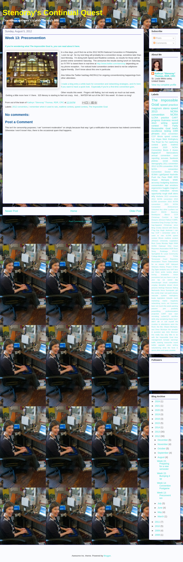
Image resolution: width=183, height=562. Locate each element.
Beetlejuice (155, 215)
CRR (175, 131)
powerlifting (156, 311)
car (163, 280)
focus (163, 290)
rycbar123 (165, 316)
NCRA (174, 114)
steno (175, 194)
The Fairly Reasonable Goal (164, 127)
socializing (164, 319)
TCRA (175, 256)
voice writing (172, 345)
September (163, 453)
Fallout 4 (169, 220)
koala (153, 298)
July (160, 503)
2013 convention (171, 196)
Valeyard (174, 264)
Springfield (155, 254)
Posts (157, 38)
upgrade (161, 345)
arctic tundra (166, 272)
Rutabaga (164, 251)
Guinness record (169, 120)
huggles (165, 188)
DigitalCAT (156, 153)
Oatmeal (162, 246)
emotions (174, 185)
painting (175, 306)
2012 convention (20, 107)
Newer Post (11, 211)
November (163, 444)
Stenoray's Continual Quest (52, 12)
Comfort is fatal (170, 217)
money (154, 191)
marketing (155, 301)
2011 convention (170, 164)
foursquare (170, 290)
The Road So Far (159, 142)
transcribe (168, 342)
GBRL (175, 220)
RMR (170, 177)
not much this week (163, 306)
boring (153, 275)
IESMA (154, 174)
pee (164, 308)
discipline (162, 285)
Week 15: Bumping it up (163, 476)
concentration (157, 185)
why (153, 196)
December (163, 440)
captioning (173, 142)
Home (73, 211)
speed (174, 108)
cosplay (154, 285)
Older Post (135, 211)
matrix (164, 301)
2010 (158, 526)
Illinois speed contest (167, 136)
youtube (172, 350)
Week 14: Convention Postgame (164, 486)
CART (175, 117)
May (160, 512)
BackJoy (174, 212)
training (160, 342)
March (161, 516)
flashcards (155, 290)
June (160, 507)
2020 (158, 410)
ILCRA (154, 117)
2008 (158, 535)
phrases (155, 133)
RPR (176, 177)
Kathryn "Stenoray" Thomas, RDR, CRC (165, 74)
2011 (158, 522)
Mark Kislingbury (170, 139)
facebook (174, 158)
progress (155, 120)
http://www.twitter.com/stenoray (111, 63)
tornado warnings (170, 340)
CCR (176, 215)
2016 (158, 419)
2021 (158, 406)
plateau (154, 161)
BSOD (163, 212)
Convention (156, 172)
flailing (175, 288)
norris (163, 303)
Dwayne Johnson (158, 220)
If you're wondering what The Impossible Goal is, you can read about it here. (42, 46)
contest (154, 145)
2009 (158, 530)
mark (176, 298)
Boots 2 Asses (170, 150)
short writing (159, 123)
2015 (158, 423)
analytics (162, 269)
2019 (158, 414)
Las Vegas (156, 139)
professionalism (171, 311)
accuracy (155, 183)
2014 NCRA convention (161, 199)
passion (154, 308)
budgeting (164, 183)
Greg (161, 222)
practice (165, 117)
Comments (160, 43)
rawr (176, 314)
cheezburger (156, 282)
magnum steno (160, 108)
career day (172, 280)
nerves (175, 191)
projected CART (158, 314)
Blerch (167, 215)
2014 (158, 427)
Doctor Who (171, 172)
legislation (161, 298)
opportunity (156, 194)
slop (157, 319)
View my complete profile (163, 84)
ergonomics (156, 188)
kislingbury (173, 295)
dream (169, 285)
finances (168, 288)
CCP (153, 136)
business (174, 183)
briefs (175, 128)
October (162, 448)
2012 (158, 436)
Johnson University (159, 241)
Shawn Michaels (160, 180)
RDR (171, 248)
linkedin (169, 298)
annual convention (160, 155)
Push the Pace (158, 177)
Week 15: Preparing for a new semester (163, 465)
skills (153, 319)
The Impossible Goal (98, 107)
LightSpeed (164, 174)
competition (173, 282)
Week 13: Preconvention (164, 495)
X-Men (175, 267)
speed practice (169, 104)
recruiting (155, 316)
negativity (174, 301)
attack (175, 272)
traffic (153, 342)
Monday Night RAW (170, 243)
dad (166, 185)
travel (176, 342)
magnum (174, 188)
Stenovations (172, 153)
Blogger (107, 556)
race (170, 314)
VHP (167, 264)
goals (164, 145)
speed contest (81, 107)
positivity (174, 308)
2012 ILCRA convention (162, 166)
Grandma (155, 222)
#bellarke (159, 196)
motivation (164, 191)
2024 (158, 401)
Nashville (174, 174)
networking (155, 303)
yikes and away (163, 350)
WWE (175, 180)
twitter (153, 345)
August (161, 457)
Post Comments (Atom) (79, 221)
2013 (158, 431)
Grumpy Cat (168, 222)
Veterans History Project (161, 267)
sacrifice (174, 316)
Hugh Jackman (166, 230)
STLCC (175, 251)
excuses (164, 158)
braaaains (165, 275)
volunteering (156, 348)
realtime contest (66, 107)
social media (170, 161)
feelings (161, 288)
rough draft (167, 194)
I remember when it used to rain (43, 107)
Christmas (155, 217)
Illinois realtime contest (168, 238)
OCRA (154, 246)
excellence (156, 131)
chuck (165, 282)
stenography (156, 164)
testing (167, 131)
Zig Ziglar (155, 269)
